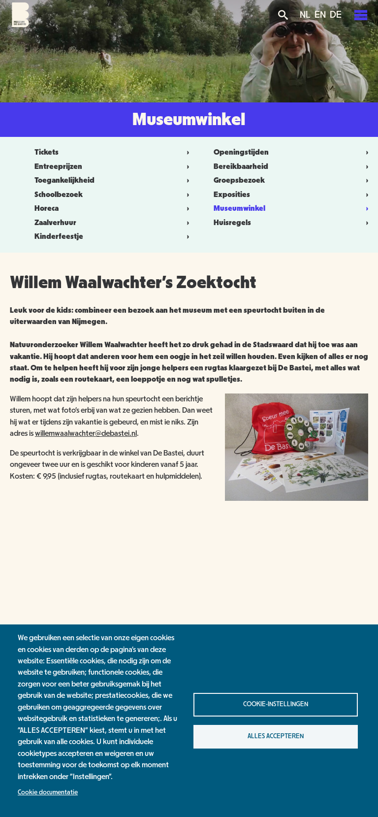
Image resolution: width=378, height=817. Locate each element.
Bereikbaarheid (241, 166)
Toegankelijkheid (64, 180)
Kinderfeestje (58, 236)
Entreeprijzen (58, 166)
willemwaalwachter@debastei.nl (86, 433)
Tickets (46, 152)
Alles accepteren (276, 736)
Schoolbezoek (58, 194)
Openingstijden (241, 152)
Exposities (232, 194)
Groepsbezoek (239, 180)
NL (305, 15)
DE (336, 15)
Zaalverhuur (55, 223)
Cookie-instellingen (275, 704)
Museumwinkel (239, 208)
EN (320, 15)
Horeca (46, 208)
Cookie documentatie (48, 792)
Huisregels (232, 223)
